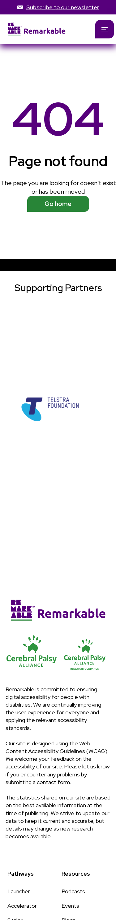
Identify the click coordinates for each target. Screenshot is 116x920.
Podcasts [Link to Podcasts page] (73, 891)
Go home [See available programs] (58, 204)
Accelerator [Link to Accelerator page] (22, 905)
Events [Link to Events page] (70, 905)
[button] (104, 29)
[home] (42, 29)
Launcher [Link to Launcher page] (18, 891)
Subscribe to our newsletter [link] (62, 7)
